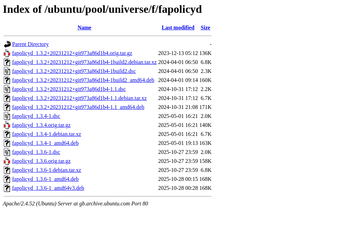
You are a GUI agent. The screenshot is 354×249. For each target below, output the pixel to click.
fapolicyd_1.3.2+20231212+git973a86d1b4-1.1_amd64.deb (78, 107)
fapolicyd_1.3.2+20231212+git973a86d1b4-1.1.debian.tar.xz (79, 98)
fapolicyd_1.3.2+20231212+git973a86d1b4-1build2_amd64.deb (83, 80)
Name (84, 27)
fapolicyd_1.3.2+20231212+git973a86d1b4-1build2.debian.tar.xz (84, 62)
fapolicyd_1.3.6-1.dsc (36, 152)
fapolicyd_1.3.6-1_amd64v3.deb (48, 188)
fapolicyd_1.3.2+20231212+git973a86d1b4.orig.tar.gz (72, 53)
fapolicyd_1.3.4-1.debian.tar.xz (46, 134)
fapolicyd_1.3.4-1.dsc (36, 116)
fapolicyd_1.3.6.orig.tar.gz (41, 161)
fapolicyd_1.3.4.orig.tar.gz (41, 125)
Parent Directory (30, 44)
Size (206, 27)
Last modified (178, 27)
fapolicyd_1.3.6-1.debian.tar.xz (46, 170)
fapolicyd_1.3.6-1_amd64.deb (45, 179)
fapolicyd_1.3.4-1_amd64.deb (45, 143)
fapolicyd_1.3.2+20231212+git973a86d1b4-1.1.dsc (69, 89)
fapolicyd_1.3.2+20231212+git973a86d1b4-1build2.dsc (74, 71)
